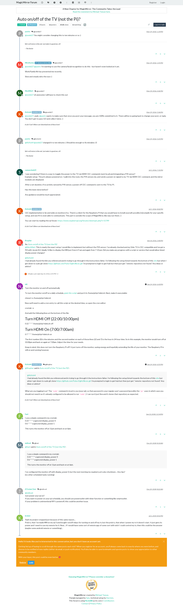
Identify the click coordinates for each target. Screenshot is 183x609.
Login (31, 563)
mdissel (28, 443)
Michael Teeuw (101, 595)
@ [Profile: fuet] (27, 447)
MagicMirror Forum (26, 2)
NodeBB (89, 601)
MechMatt (29, 91)
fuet (26, 414)
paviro (27, 32)
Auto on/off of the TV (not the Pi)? (42, 244)
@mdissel (42, 489)
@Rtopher (47, 364)
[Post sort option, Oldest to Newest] (149, 25)
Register (23, 563)
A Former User (30, 489)
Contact (85, 603)
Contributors (108, 601)
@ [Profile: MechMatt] (30, 247)
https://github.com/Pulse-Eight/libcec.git (65, 263)
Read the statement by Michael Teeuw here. (91, 12)
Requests (32, 24)
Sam (88, 598)
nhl (26, 284)
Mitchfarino (29, 63)
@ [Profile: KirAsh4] (29, 142)
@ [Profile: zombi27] (29, 35)
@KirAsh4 (36, 139)
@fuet (35, 443)
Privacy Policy (96, 603)
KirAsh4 (28, 112)
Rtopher (28, 241)
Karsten (109, 598)
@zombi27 (36, 32)
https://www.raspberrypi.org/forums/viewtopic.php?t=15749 (83, 220)
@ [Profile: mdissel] (29, 493)
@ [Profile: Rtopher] (29, 368)
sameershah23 (30, 170)
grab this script (70, 293)
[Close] (164, 541)
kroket (27, 516)
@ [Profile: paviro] (37, 66)
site (155, 261)
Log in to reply (160, 25)
